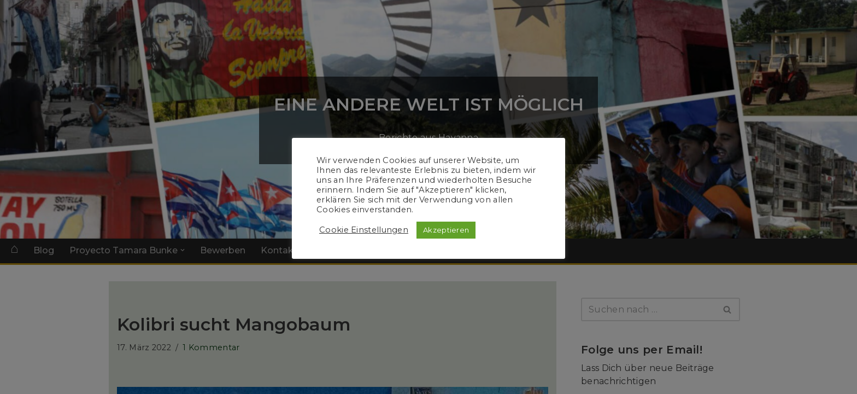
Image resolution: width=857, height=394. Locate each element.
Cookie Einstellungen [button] (363, 230)
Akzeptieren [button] (446, 229)
